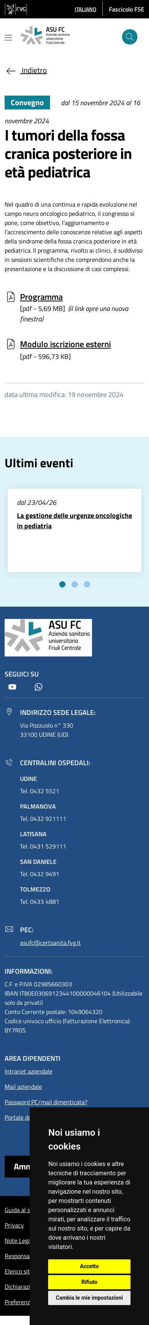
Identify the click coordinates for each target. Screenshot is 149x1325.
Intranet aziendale (28, 1071)
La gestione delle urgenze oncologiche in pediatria (74, 520)
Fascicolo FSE (126, 9)
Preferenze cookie (28, 1302)
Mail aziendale (23, 1086)
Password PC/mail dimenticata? (46, 1102)
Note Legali (19, 1240)
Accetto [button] (89, 1266)
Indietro (26, 70)
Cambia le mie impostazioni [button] (89, 1298)
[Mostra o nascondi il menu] (8, 37)
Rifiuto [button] (89, 1282)
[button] (85, 9)
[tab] (62, 584)
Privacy (14, 1225)
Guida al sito (21, 1209)
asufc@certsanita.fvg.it (50, 942)
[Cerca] (129, 37)
